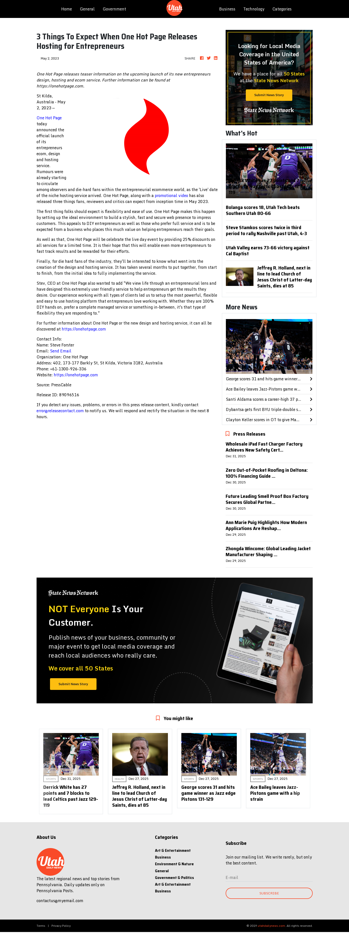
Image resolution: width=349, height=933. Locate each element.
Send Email (60, 351)
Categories (282, 9)
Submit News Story (269, 95)
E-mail (232, 877)
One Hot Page (49, 118)
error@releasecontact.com (60, 410)
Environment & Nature (174, 864)
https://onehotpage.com (84, 329)
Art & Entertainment (173, 850)
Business (227, 9)
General (87, 9)
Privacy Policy (61, 925)
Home (68, 8)
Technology (253, 9)
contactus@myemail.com (60, 900)
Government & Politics (174, 877)
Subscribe (269, 893)
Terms (41, 925)
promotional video (171, 195)
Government (114, 9)
